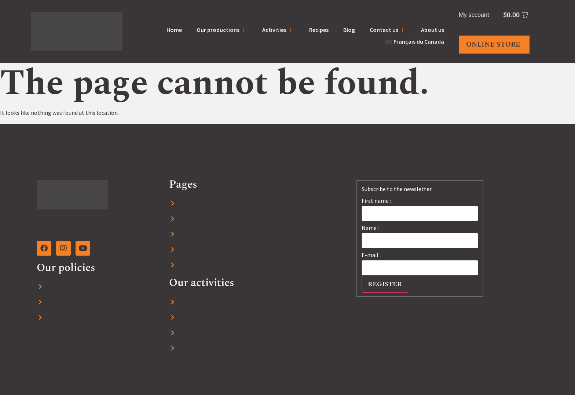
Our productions (222, 29)
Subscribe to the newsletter (397, 189)
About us (432, 29)
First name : (376, 201)
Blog (349, 29)
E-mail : (371, 255)
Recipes (319, 29)
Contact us (388, 29)
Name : (370, 228)
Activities (278, 29)
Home (174, 29)
